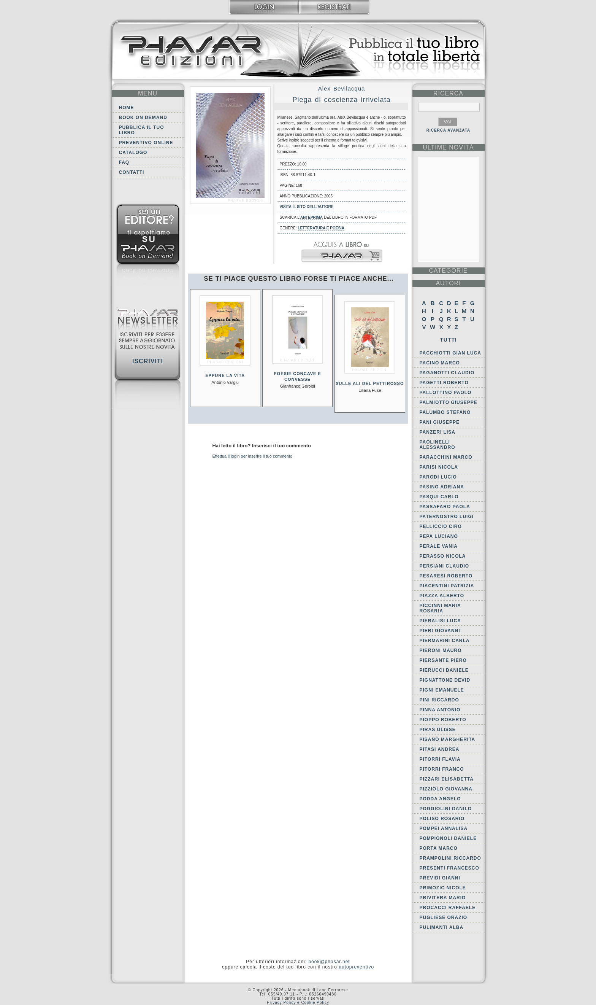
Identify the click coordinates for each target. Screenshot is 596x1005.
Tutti (448, 340)
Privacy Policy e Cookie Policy (298, 1002)
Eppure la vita (225, 375)
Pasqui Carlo (439, 496)
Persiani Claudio (444, 566)
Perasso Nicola (443, 556)
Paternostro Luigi (447, 516)
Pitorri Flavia (440, 759)
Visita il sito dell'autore (307, 207)
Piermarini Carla (445, 640)
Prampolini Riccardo (450, 858)
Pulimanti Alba (442, 927)
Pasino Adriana (442, 487)
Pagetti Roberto (444, 382)
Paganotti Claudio (447, 372)
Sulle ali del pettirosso (370, 383)
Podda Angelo (440, 798)
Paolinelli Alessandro (437, 444)
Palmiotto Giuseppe (448, 402)
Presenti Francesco (449, 868)
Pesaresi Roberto (446, 576)
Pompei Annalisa (444, 828)
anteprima (311, 217)
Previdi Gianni (440, 878)
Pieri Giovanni (440, 630)
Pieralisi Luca (440, 620)
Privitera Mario (443, 897)
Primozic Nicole (443, 888)
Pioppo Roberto (443, 719)
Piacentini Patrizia (447, 585)
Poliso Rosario (442, 818)
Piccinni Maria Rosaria (440, 608)
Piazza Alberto (442, 595)
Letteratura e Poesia (321, 228)
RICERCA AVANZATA (448, 130)
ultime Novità (448, 147)
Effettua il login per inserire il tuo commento (252, 456)
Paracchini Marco (446, 457)
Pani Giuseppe (440, 422)
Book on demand (143, 117)
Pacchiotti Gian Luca (450, 353)
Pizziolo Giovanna (446, 789)
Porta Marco (439, 848)
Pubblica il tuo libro (141, 130)
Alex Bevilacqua (341, 88)
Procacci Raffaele (448, 907)
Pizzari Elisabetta (447, 779)
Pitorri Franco (442, 769)
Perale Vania (439, 546)
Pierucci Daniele (444, 670)
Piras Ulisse (438, 729)
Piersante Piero (443, 660)
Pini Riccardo (439, 700)
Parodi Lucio (438, 477)
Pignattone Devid (445, 680)
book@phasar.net (329, 961)
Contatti (131, 172)
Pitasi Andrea (440, 749)
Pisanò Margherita (448, 739)
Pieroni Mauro (441, 650)
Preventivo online (146, 142)
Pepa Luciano (439, 536)
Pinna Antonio (440, 709)
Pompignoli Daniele (448, 838)
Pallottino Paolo (446, 392)
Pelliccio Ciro (441, 526)
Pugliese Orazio (444, 917)
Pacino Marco (440, 363)
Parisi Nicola (439, 467)
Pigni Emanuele (442, 690)
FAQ (124, 162)
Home (126, 107)
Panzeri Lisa (437, 432)
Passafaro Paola (445, 506)
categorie (448, 270)
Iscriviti (147, 361)
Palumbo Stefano (445, 412)
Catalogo (133, 152)
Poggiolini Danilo (446, 808)
